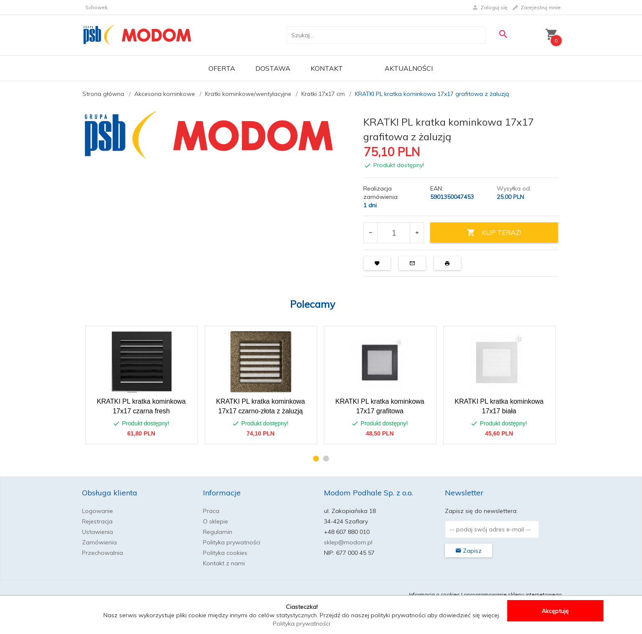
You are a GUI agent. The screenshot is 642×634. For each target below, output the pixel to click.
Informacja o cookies (434, 594)
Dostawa (272, 68)
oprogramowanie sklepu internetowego (513, 594)
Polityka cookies (225, 553)
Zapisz (468, 550)
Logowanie (97, 511)
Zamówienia (99, 542)
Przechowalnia (102, 553)
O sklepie (215, 521)
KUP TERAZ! (494, 232)
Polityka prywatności (231, 542)
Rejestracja (97, 521)
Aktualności (409, 68)
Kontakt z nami (224, 563)
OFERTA (221, 68)
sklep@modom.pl (348, 542)
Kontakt (327, 68)
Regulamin (217, 532)
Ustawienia (97, 532)
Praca (211, 511)
